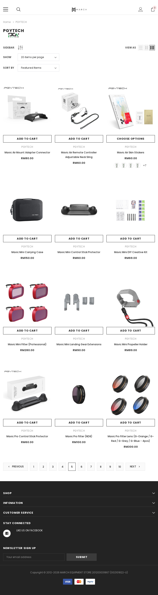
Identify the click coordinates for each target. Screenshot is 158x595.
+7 (145, 165)
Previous (15, 466)
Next (135, 466)
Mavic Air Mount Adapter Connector (27, 152)
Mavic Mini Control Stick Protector (79, 252)
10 (120, 466)
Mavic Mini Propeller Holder (130, 344)
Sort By (8, 68)
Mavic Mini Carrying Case (27, 252)
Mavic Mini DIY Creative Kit (130, 252)
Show (7, 57)
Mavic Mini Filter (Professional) (27, 344)
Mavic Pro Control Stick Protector (27, 436)
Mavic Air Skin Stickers (130, 152)
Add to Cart (27, 139)
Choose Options (130, 139)
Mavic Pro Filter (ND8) (78, 436)
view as (130, 47)
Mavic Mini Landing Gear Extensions (79, 344)
